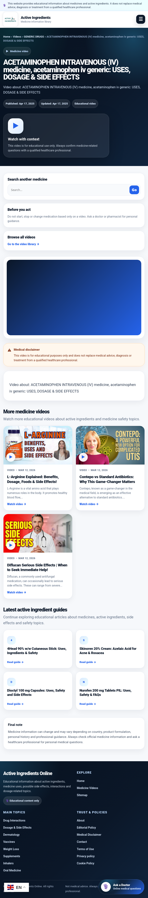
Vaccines (9, 841)
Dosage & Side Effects (17, 827)
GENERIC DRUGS (34, 36)
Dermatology (11, 834)
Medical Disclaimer (89, 834)
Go (134, 189)
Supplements (11, 856)
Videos (17, 36)
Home (6, 36)
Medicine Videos (87, 788)
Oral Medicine (12, 870)
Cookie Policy (85, 863)
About (81, 820)
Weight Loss (11, 849)
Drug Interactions (14, 820)
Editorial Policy (86, 827)
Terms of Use (85, 849)
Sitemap (82, 795)
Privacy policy (86, 856)
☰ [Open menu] (141, 19)
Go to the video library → (23, 244)
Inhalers (8, 863)
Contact (82, 841)
